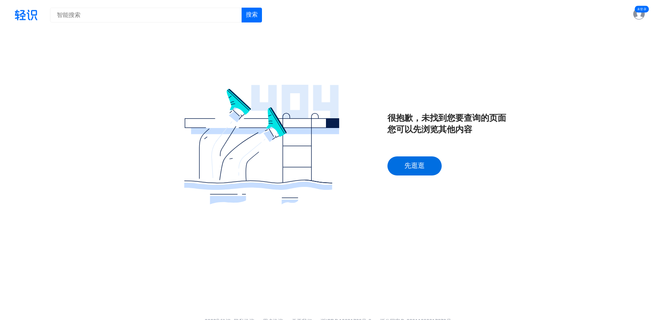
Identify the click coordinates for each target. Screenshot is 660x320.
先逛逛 (414, 165)
